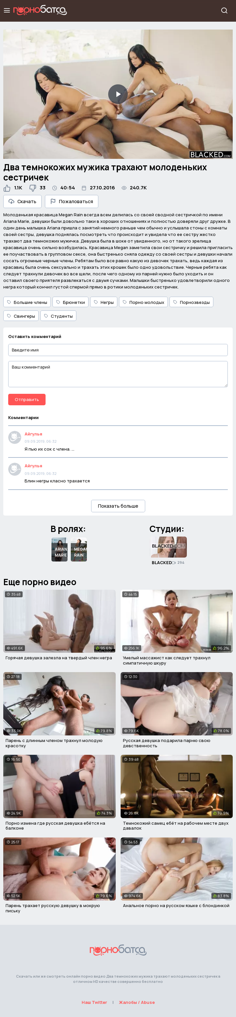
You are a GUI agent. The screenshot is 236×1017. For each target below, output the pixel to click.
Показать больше (118, 506)
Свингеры (21, 316)
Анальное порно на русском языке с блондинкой (176, 905)
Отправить (27, 399)
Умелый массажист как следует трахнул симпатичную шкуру (166, 660)
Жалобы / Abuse (137, 1002)
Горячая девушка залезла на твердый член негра (59, 658)
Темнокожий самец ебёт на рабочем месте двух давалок (175, 825)
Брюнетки (70, 302)
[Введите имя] (118, 350)
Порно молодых (143, 302)
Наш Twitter (94, 1002)
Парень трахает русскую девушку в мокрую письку (53, 908)
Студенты (58, 316)
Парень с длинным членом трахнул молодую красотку (54, 743)
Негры (104, 302)
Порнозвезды (191, 302)
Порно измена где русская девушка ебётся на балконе (55, 825)
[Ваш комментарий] (118, 374)
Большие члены (27, 302)
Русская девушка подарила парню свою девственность (166, 743)
